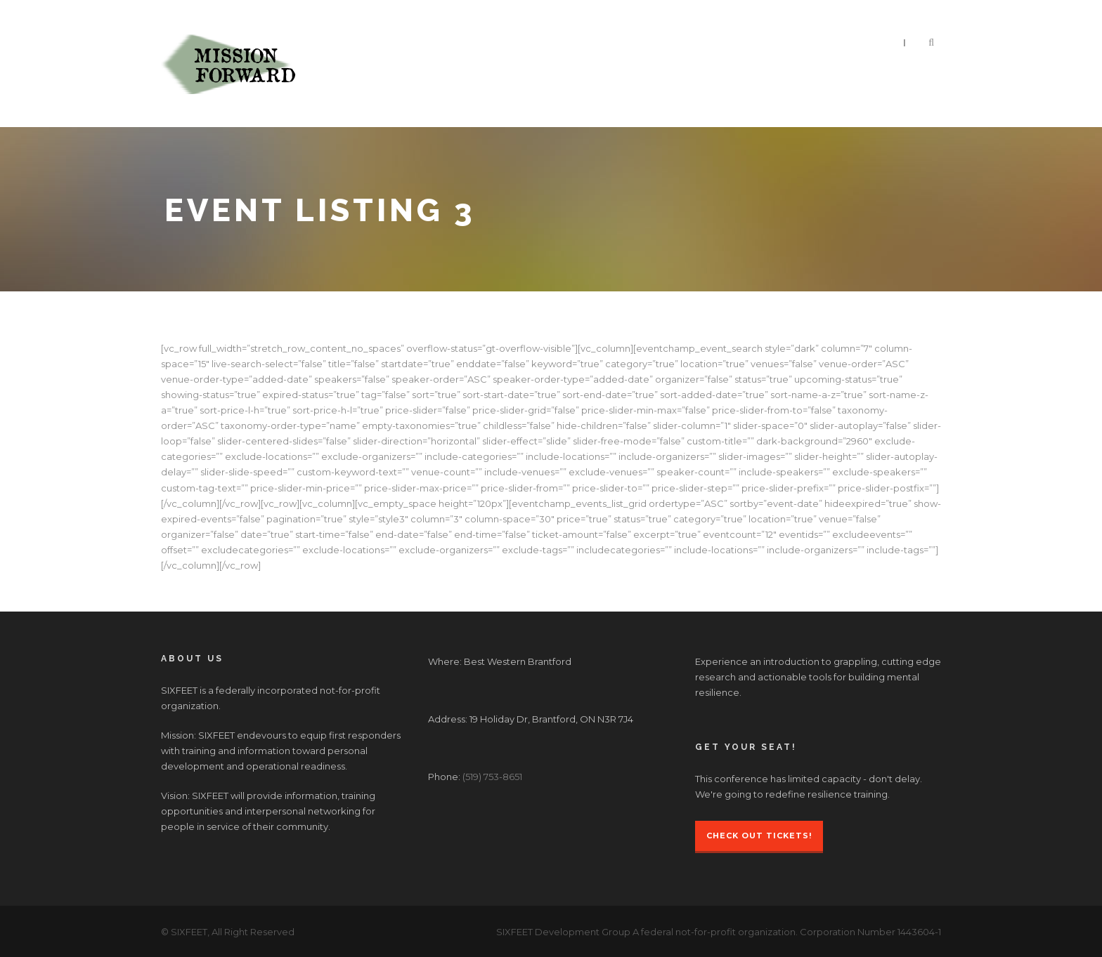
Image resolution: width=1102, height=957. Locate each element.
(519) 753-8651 (492, 776)
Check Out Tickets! (759, 835)
